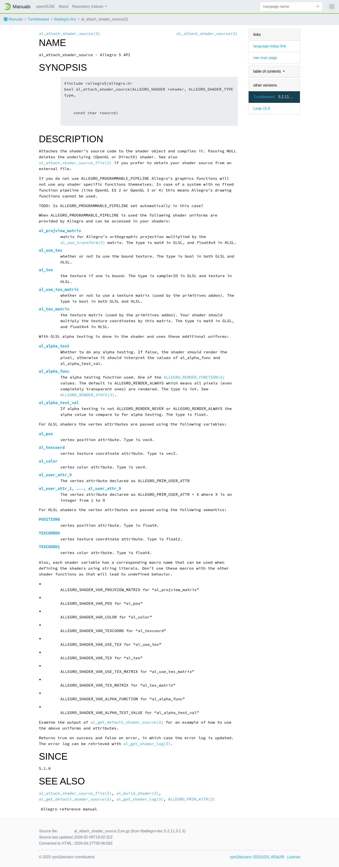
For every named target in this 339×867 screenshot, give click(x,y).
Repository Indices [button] (88, 6)
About (64, 6)
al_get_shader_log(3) (146, 743)
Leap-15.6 (261, 108)
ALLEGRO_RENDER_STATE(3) (87, 394)
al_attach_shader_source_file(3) (75, 162)
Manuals (13, 19)
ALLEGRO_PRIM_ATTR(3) (191, 799)
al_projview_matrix (60, 230)
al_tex (46, 269)
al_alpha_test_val (59, 402)
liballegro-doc (65, 19)
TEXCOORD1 (49, 546)
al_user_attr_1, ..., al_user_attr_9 (80, 488)
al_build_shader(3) (137, 793)
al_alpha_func (54, 371)
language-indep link (269, 46)
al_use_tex (50, 250)
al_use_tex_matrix (59, 289)
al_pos (46, 433)
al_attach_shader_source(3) (69, 33)
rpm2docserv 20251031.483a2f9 (257, 857)
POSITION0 (49, 519)
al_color (48, 461)
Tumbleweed (38, 19)
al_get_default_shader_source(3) (126, 722)
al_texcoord (52, 447)
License (293, 857)
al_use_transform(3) (83, 242)
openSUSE (45, 6)
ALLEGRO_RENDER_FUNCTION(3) (194, 377)
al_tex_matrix (54, 309)
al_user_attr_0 (55, 474)
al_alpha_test (54, 346)
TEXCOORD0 (49, 533)
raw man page (265, 58)
